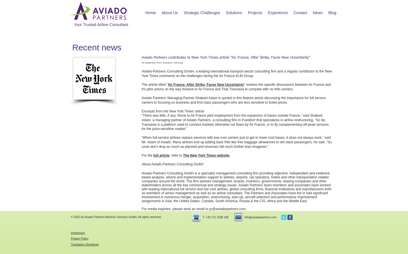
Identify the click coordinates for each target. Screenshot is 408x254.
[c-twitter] (283, 217)
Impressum (78, 232)
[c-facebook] (290, 217)
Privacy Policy (79, 238)
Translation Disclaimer (85, 244)
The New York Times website (206, 155)
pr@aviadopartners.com (227, 209)
